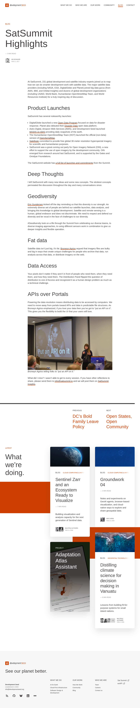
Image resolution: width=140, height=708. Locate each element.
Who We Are (101, 680)
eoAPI (121, 683)
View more (115, 580)
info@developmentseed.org (14, 689)
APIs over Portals (48, 294)
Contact (130, 5)
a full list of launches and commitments (74, 163)
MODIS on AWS (37, 132)
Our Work (77, 680)
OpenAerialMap (47, 138)
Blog (120, 5)
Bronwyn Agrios (68, 248)
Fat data (37, 240)
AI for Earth (54, 685)
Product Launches (49, 108)
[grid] (92, 540)
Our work (95, 5)
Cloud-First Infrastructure (58, 687)
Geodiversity (42, 196)
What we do (66, 5)
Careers (98, 687)
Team (97, 685)
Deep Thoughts (45, 174)
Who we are (81, 5)
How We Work (77, 685)
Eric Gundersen (35, 204)
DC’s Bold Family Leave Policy (86, 421)
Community (109, 5)
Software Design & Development (56, 692)
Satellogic (34, 141)
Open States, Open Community (119, 421)
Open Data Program (67, 123)
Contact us (98, 690)
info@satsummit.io (64, 381)
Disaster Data (71, 126)
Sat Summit (123, 680)
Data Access (42, 266)
